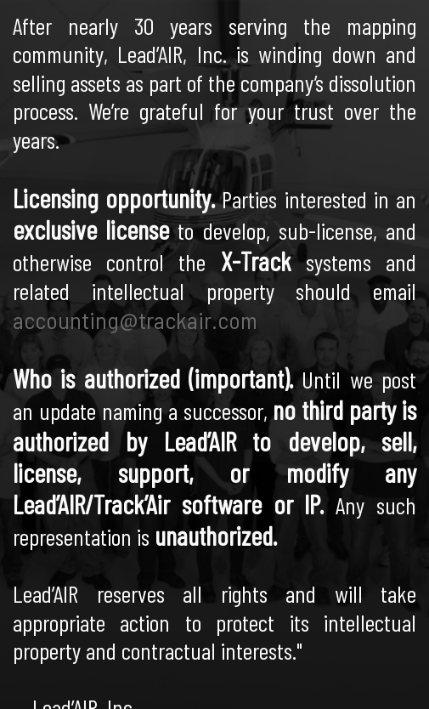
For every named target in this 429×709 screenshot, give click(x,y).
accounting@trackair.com (135, 318)
